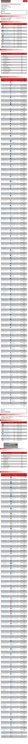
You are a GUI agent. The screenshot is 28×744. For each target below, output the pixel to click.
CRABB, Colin (5, 360)
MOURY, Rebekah (5, 701)
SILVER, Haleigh (5, 495)
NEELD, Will (4, 86)
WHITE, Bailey (5, 623)
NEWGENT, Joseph (6, 195)
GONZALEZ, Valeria (6, 570)
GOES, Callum (5, 355)
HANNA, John (5, 130)
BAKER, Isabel (5, 530)
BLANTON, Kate (5, 560)
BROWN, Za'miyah (6, 528)
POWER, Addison (5, 578)
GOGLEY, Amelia (5, 508)
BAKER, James (5, 363)
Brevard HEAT (14, 694)
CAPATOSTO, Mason (6, 260)
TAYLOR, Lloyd (5, 352)
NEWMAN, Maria (5, 487)
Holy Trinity (5, 25)
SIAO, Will (4, 125)
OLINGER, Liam (5, 267)
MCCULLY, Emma (5, 520)
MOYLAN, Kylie (5, 711)
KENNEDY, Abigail (5, 618)
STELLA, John (5, 381)
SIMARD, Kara (5, 498)
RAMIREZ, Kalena (5, 625)
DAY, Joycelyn (5, 696)
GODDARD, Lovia (5, 620)
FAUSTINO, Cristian (6, 321)
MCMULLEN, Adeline (6, 633)
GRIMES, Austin (5, 311)
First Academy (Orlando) (8, 45)
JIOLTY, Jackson (5, 240)
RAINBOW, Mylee (5, 590)
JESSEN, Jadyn (5, 555)
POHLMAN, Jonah (5, 288)
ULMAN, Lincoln (5, 350)
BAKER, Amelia (5, 523)
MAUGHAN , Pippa (6, 663)
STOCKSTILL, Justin (6, 190)
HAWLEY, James (5, 178)
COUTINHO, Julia (5, 643)
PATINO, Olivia (5, 593)
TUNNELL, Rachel (5, 694)
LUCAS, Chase (5, 148)
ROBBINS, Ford (5, 293)
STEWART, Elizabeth (6, 535)
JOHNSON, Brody (5, 155)
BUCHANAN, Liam (6, 222)
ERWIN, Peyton (5, 200)
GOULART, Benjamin (6, 337)
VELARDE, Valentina (6, 613)
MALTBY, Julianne (5, 648)
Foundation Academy (7, 37)
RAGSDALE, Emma (6, 600)
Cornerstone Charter (7, 43)
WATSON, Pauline (5, 691)
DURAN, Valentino (5, 163)
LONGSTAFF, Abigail (6, 585)
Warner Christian (6, 440)
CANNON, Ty (5, 99)
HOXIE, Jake (5, 275)
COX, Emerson (5, 721)
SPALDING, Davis (5, 296)
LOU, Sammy (5, 245)
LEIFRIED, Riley (5, 513)
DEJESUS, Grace (5, 492)
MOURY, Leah (5, 485)
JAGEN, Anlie (5, 580)
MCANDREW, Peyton (6, 138)
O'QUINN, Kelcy (5, 661)
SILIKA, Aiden (5, 113)
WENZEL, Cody (5, 242)
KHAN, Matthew (5, 334)
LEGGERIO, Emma (6, 638)
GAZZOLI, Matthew (6, 89)
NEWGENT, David (5, 205)
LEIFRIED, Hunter (5, 140)
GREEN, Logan (5, 145)
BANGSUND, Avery (6, 686)
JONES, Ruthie (5, 573)
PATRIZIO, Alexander (6, 368)
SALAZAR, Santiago (6, 123)
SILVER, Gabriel (5, 118)
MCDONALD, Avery (6, 489)
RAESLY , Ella (5, 481)
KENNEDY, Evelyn (5, 656)
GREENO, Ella (5, 716)
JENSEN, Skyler (5, 84)
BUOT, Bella (4, 668)
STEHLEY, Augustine (6, 97)
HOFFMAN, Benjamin (6, 386)
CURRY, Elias (5, 252)
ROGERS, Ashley (5, 681)
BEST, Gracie (5, 640)
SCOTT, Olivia (5, 673)
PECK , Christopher (6, 183)
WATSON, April (5, 545)
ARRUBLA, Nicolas (6, 347)
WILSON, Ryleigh (5, 550)
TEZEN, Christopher (6, 402)
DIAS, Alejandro (5, 230)
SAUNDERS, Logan (6, 133)
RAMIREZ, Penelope (6, 678)
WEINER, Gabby (5, 608)
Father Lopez (6, 32)
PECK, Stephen (5, 301)
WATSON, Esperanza (6, 635)
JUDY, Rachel (5, 479)
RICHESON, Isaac (5, 324)
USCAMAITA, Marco (6, 389)
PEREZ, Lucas (5, 373)
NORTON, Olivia (5, 565)
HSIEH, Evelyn (5, 553)
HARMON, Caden (5, 150)
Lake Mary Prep (14, 123)
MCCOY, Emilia (5, 734)
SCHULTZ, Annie (5, 615)
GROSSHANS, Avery (6, 724)
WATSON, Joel (5, 173)
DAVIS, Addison (5, 605)
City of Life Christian (7, 40)
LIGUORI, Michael (5, 102)
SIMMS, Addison (5, 699)
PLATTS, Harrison (5, 303)
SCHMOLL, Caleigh (6, 518)
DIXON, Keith (5, 235)
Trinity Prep (13, 106)
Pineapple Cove (6, 27)
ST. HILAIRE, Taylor (6, 283)
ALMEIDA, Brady (5, 225)
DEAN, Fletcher (5, 171)
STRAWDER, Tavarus (6, 339)
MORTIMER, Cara (5, 543)
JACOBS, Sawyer (5, 111)
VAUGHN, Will (5, 316)
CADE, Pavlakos (5, 265)
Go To (25, 1)
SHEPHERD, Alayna (6, 538)
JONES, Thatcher (5, 128)
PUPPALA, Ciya (5, 713)
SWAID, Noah (5, 329)
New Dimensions (6, 46)
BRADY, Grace (5, 676)
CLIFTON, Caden (5, 106)
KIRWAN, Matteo (5, 210)
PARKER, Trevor (5, 188)
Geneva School (6, 38)
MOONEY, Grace (5, 515)
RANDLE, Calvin (5, 270)
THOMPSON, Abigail (6, 628)
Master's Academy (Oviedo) (8, 35)
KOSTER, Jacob (5, 342)
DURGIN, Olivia (5, 503)
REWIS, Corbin (5, 365)
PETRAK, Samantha (6, 548)
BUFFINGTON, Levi (6, 153)
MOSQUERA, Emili (6, 533)
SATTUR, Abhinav (5, 227)
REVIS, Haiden (5, 568)
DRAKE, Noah (5, 257)
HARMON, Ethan (5, 135)
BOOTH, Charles (5, 399)
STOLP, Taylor (5, 176)
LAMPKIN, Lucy (5, 651)
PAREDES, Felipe (5, 93)
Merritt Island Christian (7, 30)
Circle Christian (14, 86)
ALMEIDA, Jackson (6, 376)
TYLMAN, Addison (5, 630)
